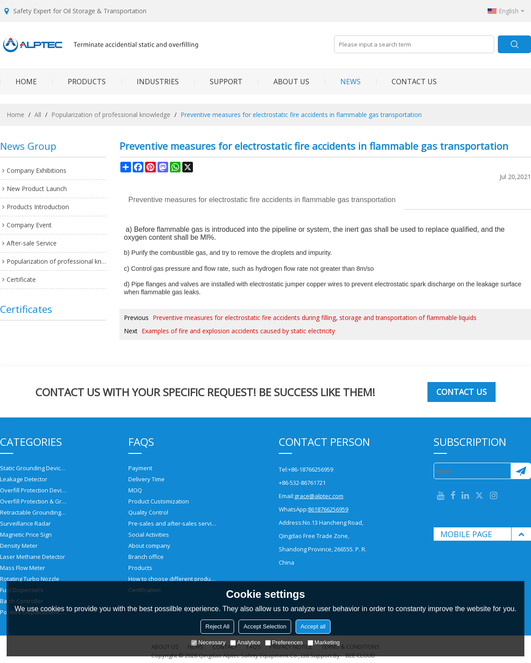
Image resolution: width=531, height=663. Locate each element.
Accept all (312, 626)
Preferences (284, 642)
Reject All (217, 626)
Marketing (324, 642)
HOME (18, 81)
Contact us (461, 391)
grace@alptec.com (318, 496)
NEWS (343, 81)
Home (15, 114)
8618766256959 (328, 509)
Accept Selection (264, 626)
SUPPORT (218, 81)
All (38, 114)
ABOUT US (283, 81)
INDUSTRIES (150, 81)
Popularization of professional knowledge (110, 114)
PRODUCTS (79, 81)
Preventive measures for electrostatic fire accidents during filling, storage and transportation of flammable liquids (315, 317)
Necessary (208, 642)
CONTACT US (406, 81)
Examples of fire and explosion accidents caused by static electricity (238, 331)
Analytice (245, 642)
